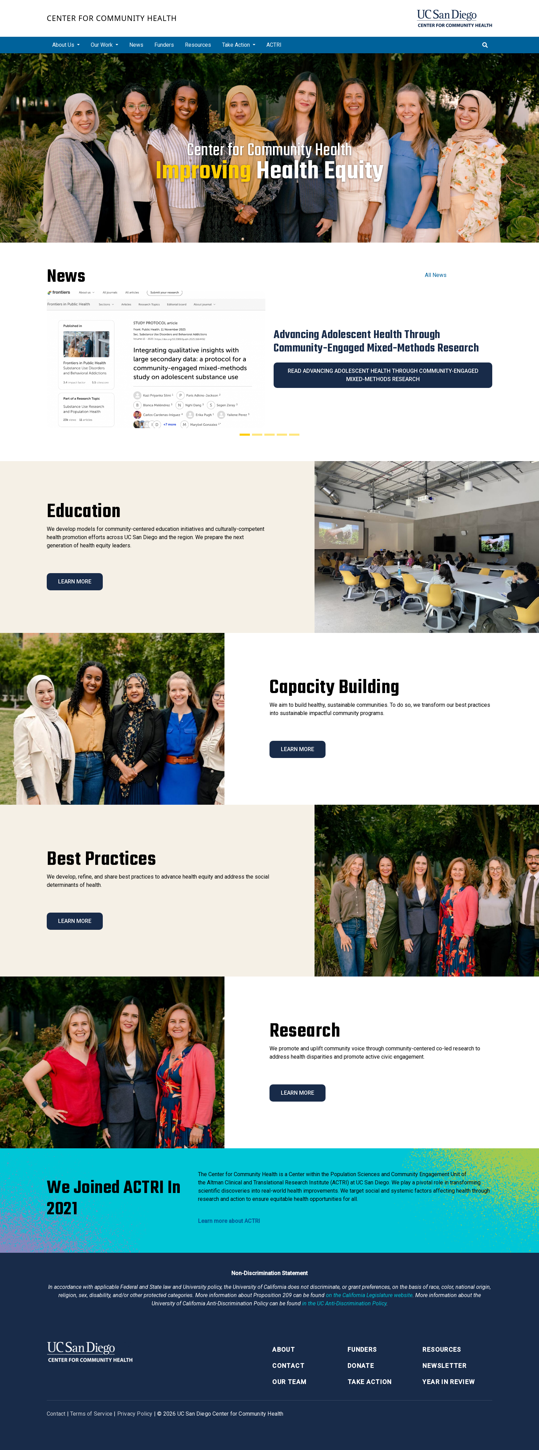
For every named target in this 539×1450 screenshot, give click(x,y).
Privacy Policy (135, 1413)
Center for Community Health (112, 18)
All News (436, 275)
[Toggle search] (485, 45)
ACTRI (274, 45)
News (136, 45)
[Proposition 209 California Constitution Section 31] (369, 1295)
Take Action (370, 1381)
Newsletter (444, 1365)
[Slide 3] (269, 435)
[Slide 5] (294, 435)
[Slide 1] (245, 435)
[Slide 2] (257, 435)
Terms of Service (91, 1413)
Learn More (74, 581)
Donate (361, 1365)
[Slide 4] (282, 435)
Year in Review (448, 1381)
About (283, 1349)
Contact (288, 1365)
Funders (164, 45)
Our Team (289, 1381)
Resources (198, 45)
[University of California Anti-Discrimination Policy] (344, 1303)
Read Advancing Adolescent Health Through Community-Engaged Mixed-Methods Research (383, 375)
